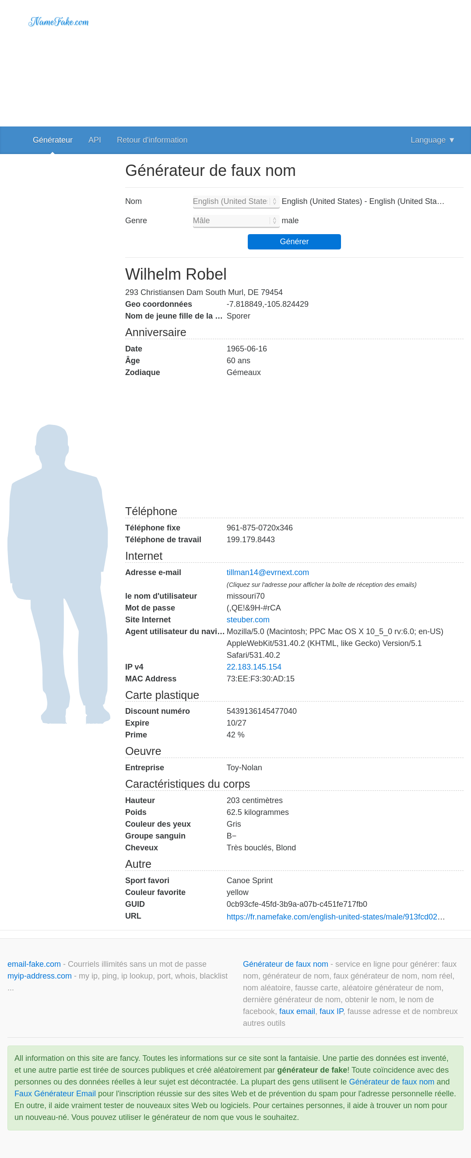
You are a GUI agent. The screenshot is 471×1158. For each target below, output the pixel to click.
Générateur (53, 140)
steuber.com (248, 619)
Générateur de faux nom (286, 964)
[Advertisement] (294, 61)
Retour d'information (152, 140)
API (94, 140)
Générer (294, 241)
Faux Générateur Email (55, 1093)
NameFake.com (58, 21)
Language (433, 140)
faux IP (331, 1011)
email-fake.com (35, 964)
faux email (297, 1011)
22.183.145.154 (254, 667)
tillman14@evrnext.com (268, 572)
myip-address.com (39, 976)
